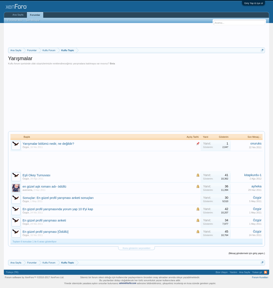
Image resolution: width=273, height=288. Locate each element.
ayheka (256, 186)
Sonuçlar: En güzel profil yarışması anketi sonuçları (58, 198)
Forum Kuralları (260, 277)
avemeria (27, 190)
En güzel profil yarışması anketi (44, 220)
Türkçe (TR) (12, 272)
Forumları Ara (15, 20)
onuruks (255, 143)
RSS (265, 272)
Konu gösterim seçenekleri (136, 248)
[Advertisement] (136, 34)
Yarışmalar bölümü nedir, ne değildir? (48, 143)
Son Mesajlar (33, 20)
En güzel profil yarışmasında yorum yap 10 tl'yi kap (58, 209)
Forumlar (35, 15)
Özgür (26, 147)
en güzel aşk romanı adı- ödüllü (44, 186)
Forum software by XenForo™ (34, 277)
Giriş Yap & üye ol (253, 3)
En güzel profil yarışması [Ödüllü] (45, 231)
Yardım (233, 272)
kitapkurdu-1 (253, 175)
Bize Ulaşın (222, 272)
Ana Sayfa (18, 14)
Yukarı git (257, 272)
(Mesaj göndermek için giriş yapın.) (247, 253)
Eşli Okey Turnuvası (36, 175)
